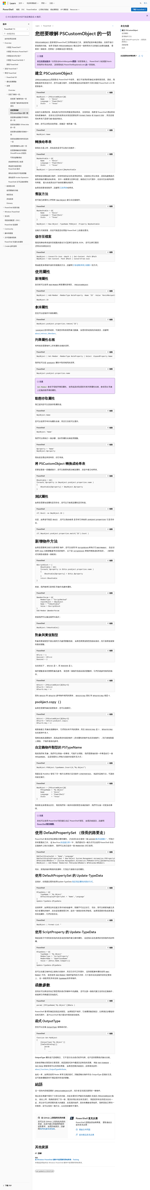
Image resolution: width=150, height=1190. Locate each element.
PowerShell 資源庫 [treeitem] (11, 225)
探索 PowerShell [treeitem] (12, 64)
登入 (145, 3)
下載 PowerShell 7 (139, 9)
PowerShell (47, 26)
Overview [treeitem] (11, 90)
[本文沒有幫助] (142, 55)
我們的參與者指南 (47, 1129)
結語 (123, 48)
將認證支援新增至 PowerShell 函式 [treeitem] (15, 167)
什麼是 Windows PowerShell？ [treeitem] (17, 51)
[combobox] (16, 29)
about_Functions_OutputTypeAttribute (50, 1069)
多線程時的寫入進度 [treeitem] (15, 162)
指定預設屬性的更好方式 (82, 881)
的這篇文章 (65, 842)
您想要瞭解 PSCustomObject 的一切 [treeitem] (19, 111)
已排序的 (63, 187)
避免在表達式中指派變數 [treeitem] (17, 173)
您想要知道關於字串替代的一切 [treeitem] (19, 118)
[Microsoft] (4, 3)
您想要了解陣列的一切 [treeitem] (18, 99)
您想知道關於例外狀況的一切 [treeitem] (19, 140)
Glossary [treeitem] (10, 203)
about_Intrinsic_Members (45, 333)
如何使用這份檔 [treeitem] (10, 39)
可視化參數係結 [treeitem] (16, 157)
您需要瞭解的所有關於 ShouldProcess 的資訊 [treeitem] (18, 151)
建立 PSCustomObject (130, 30)
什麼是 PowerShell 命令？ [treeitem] (16, 60)
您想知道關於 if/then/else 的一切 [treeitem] (19, 125)
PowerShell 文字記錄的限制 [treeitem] (18, 182)
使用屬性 (125, 33)
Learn (37, 26)
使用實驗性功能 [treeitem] (12, 190)
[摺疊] (28, 24)
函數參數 (125, 45)
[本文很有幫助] (139, 55)
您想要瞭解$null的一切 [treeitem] (18, 146)
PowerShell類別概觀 (45, 824)
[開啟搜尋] (140, 3)
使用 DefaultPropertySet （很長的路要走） (134, 40)
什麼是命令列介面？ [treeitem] (14, 56)
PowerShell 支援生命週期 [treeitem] (14, 242)
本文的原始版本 (43, 61)
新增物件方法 (127, 36)
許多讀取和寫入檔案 (81, 265)
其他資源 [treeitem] (10, 199)
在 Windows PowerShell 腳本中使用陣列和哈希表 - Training (57, 1160)
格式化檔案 (100, 839)
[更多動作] (113, 26)
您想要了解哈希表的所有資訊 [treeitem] (19, 104)
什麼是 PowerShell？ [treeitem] (14, 47)
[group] (75, 298)
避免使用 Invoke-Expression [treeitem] (18, 177)
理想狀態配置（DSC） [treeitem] (13, 220)
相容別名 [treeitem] (10, 194)
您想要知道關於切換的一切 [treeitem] (19, 133)
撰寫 (74, 61)
